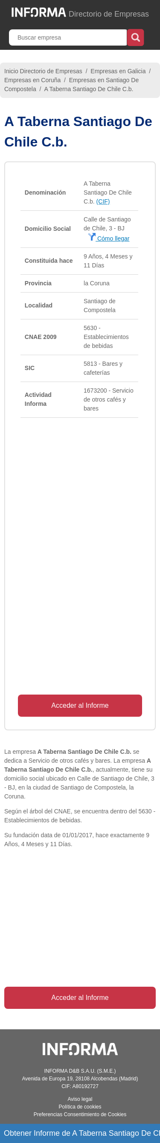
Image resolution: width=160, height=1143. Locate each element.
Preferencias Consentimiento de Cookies (80, 1114)
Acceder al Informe (79, 705)
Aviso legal (80, 1099)
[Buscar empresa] (68, 37)
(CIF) (103, 201)
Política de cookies (79, 1107)
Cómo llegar (108, 238)
